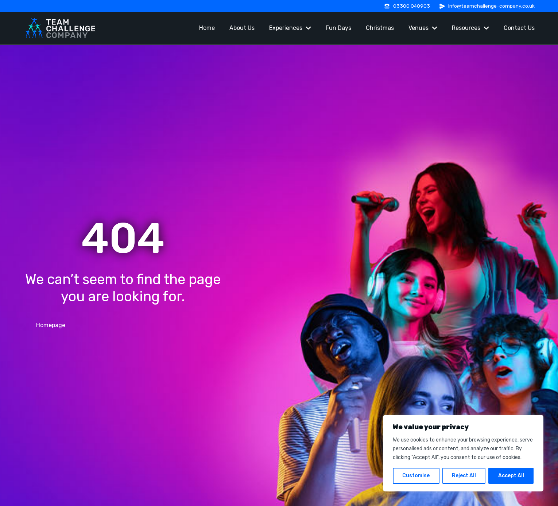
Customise (416, 475)
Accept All (511, 475)
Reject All (464, 475)
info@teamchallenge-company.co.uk (491, 6)
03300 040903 (411, 6)
